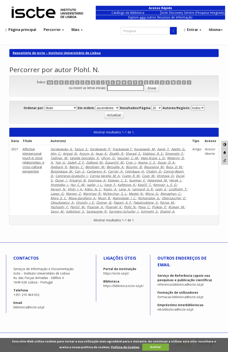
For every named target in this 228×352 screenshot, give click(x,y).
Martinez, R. (92, 193)
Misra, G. (152, 193)
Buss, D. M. (174, 167)
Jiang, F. (110, 185)
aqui (143, 17)
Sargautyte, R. (96, 211)
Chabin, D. (154, 171)
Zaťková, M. (94, 162)
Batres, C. (76, 167)
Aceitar (155, 347)
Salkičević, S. (75, 211)
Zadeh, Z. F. (75, 162)
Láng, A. (124, 189)
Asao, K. (101, 153)
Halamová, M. (157, 180)
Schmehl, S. (149, 211)
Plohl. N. (130, 207)
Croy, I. (131, 162)
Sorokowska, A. (62, 149)
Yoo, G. (60, 162)
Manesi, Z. (73, 193)
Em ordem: (86, 108)
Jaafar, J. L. (94, 185)
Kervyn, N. (58, 189)
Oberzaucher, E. (174, 198)
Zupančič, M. (114, 162)
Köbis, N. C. (93, 189)
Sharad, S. (133, 153)
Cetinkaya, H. (134, 171)
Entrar (192, 29)
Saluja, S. (81, 149)
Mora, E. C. (59, 198)
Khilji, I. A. (75, 189)
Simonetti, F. (174, 153)
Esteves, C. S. (117, 180)
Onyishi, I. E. (85, 202)
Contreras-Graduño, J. (71, 176)
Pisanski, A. (95, 207)
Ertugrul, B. (77, 180)
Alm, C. (56, 153)
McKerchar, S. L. (115, 193)
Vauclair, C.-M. (128, 158)
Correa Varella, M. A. (105, 176)
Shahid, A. (167, 211)
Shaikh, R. (116, 153)
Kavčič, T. (144, 185)
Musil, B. (104, 198)
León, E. (161, 189)
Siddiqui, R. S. (152, 153)
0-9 (50, 82)
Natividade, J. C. (124, 198)
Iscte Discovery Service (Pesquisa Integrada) (193, 12)
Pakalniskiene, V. (145, 202)
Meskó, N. (136, 193)
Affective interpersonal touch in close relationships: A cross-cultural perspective (33, 160)
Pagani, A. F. (123, 202)
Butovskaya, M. (62, 171)
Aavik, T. (163, 149)
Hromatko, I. (60, 185)
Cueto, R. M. (131, 176)
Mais (77, 29)
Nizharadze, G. (149, 198)
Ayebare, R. (59, 167)
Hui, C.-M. (77, 185)
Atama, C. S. (147, 162)
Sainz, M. (57, 211)
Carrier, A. (115, 171)
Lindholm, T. (178, 189)
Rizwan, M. (176, 207)
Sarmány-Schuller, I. (124, 211)
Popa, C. (144, 207)
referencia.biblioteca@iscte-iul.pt (180, 284)
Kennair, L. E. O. (165, 185)
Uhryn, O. (108, 158)
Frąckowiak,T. (122, 149)
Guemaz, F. (137, 180)
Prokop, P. (159, 207)
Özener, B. (104, 202)
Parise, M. (167, 202)
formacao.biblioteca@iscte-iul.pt (180, 297)
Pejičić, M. (77, 207)
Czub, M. (148, 176)
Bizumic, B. (134, 167)
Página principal (20, 29)
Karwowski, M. (144, 149)
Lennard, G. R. (142, 189)
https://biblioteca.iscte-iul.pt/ (123, 286)
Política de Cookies (125, 347)
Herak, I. (175, 180)
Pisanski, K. (113, 207)
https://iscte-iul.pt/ (116, 273)
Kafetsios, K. (127, 185)
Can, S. (80, 171)
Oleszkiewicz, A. (62, 202)
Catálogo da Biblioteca (128, 12)
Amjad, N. (70, 153)
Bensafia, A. (115, 167)
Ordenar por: (34, 108)
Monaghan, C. (170, 193)
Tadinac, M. (59, 158)
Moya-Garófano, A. (82, 198)
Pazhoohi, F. (59, 207)
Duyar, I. (61, 180)
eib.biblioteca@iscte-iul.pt (175, 309)
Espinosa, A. (97, 180)
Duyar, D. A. (166, 162)
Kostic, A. (110, 189)
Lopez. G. (57, 193)
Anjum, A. (86, 153)
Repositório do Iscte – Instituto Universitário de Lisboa (57, 53)
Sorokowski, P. (100, 149)
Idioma (216, 29)
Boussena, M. (154, 167)
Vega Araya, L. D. (152, 158)
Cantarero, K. (96, 171)
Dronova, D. (165, 176)
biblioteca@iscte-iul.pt (29, 307)
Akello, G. (178, 149)
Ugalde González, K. (84, 158)
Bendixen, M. (95, 167)
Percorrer (54, 29)
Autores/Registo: (176, 108)
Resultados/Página (135, 108)
